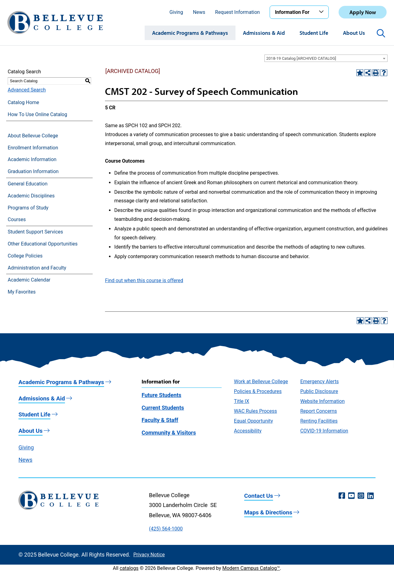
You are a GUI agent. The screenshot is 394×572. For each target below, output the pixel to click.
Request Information (237, 12)
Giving (176, 12)
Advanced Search (27, 90)
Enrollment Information (33, 148)
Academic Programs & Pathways (190, 32)
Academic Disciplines (31, 196)
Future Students (161, 395)
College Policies (25, 256)
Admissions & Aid (264, 32)
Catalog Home (23, 102)
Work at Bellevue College (261, 381)
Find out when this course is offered (144, 280)
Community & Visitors (169, 432)
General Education (27, 184)
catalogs (129, 568)
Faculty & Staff (160, 420)
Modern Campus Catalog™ (251, 568)
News (199, 12)
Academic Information (32, 159)
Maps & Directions (268, 512)
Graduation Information (33, 171)
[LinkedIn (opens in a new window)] (370, 495)
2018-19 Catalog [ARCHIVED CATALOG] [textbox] (301, 58)
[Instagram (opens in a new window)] (361, 495)
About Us (354, 32)
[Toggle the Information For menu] (322, 12)
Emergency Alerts (319, 381)
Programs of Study (28, 208)
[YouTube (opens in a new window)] (351, 495)
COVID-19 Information (324, 431)
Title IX (241, 401)
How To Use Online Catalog (37, 114)
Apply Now (362, 12)
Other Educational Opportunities (43, 244)
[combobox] (326, 58)
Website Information (322, 401)
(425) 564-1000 (166, 529)
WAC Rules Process (255, 411)
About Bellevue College (33, 136)
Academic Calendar (29, 280)
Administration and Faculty (37, 268)
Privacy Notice (149, 555)
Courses (17, 219)
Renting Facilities (318, 421)
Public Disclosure (319, 391)
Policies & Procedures (258, 391)
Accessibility (248, 431)
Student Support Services (35, 232)
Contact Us (258, 495)
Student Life (314, 32)
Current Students (163, 407)
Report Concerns (318, 411)
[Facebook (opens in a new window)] (342, 495)
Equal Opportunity (253, 421)
